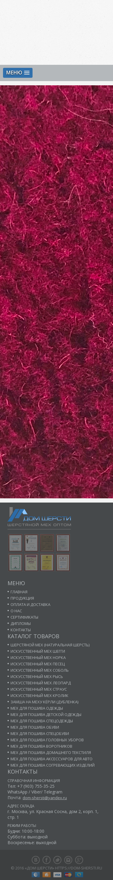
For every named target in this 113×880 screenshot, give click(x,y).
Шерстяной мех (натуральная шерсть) (50, 645)
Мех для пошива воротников (41, 746)
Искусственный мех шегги (38, 651)
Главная (19, 592)
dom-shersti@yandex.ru (45, 797)
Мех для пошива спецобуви (40, 733)
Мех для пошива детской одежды (46, 714)
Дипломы (21, 623)
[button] (18, 73)
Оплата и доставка (30, 604)
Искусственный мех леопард (41, 683)
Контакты (21, 629)
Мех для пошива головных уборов (47, 740)
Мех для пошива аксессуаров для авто (52, 759)
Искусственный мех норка (38, 657)
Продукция (22, 598)
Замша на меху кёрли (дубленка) (44, 702)
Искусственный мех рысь (37, 676)
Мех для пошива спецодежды (42, 721)
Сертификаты (24, 617)
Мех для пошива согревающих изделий (53, 765)
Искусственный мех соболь (40, 670)
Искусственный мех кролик (39, 695)
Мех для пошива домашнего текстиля (51, 752)
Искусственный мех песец (38, 664)
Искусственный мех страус (39, 689)
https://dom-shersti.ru (78, 868)
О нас (16, 610)
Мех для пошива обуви (35, 727)
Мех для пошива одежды (37, 708)
